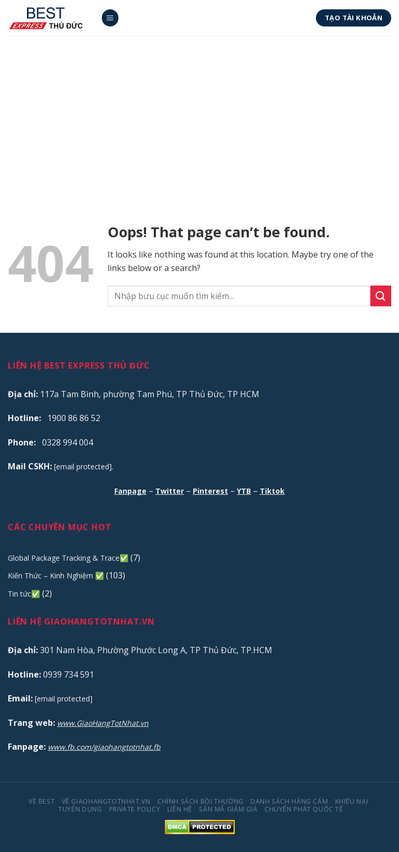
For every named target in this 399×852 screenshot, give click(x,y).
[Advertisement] (199, 113)
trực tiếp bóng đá (206, 819)
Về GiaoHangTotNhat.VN (106, 801)
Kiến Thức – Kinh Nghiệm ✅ (56, 575)
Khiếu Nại (351, 801)
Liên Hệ (179, 809)
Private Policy (135, 809)
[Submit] (380, 296)
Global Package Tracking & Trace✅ (68, 558)
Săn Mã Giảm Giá (228, 809)
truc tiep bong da (192, 819)
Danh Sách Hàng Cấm (289, 801)
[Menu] (110, 17)
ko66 (215, 819)
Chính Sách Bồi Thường (200, 801)
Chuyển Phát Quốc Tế (303, 809)
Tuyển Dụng (80, 809)
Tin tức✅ (24, 594)
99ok (211, 819)
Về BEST (42, 801)
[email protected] (83, 466)
